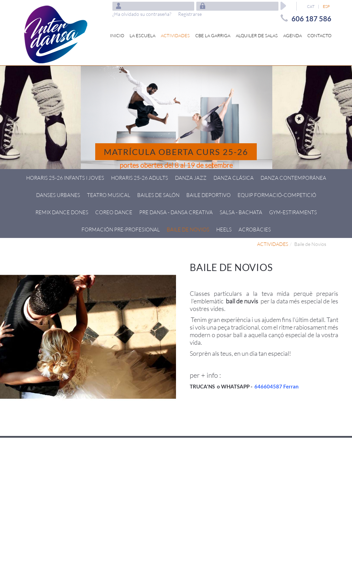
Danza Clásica (233, 178)
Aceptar (283, 6)
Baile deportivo (208, 195)
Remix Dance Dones (61, 212)
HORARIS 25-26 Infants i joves (65, 178)
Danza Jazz (191, 178)
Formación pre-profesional (120, 229)
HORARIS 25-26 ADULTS (139, 178)
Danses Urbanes (58, 195)
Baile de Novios (188, 229)
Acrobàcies (255, 229)
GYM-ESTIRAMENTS (293, 212)
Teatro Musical (108, 195)
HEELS (224, 229)
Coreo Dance (113, 212)
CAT (311, 6)
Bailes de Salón (158, 195)
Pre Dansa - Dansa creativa (176, 212)
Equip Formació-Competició (277, 195)
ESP (326, 6)
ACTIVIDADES (272, 244)
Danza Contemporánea (293, 178)
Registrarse (190, 14)
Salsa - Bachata (241, 212)
